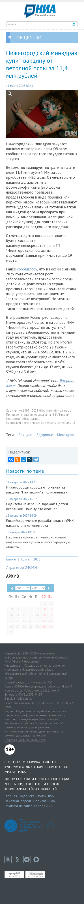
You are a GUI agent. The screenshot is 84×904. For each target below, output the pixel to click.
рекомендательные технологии (25, 735)
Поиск (41, 796)
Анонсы (10, 784)
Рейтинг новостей (42, 789)
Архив (25, 559)
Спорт (39, 767)
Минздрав (65, 434)
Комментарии (15, 789)
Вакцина (25, 434)
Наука (21, 772)
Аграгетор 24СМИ (21, 567)
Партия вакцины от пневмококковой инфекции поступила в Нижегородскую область (38, 542)
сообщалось (27, 269)
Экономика (31, 762)
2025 (37, 559)
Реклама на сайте (18, 806)
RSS (51, 796)
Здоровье (44, 434)
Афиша (9, 772)
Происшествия (56, 767)
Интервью (51, 784)
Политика (12, 762)
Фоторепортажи (17, 779)
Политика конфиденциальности (25, 740)
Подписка (26, 796)
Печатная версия (17, 801)
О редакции (43, 806)
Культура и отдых (18, 767)
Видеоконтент (30, 784)
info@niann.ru (23, 698)
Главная (11, 559)
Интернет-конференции (50, 779)
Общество (50, 762)
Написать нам (44, 801)
